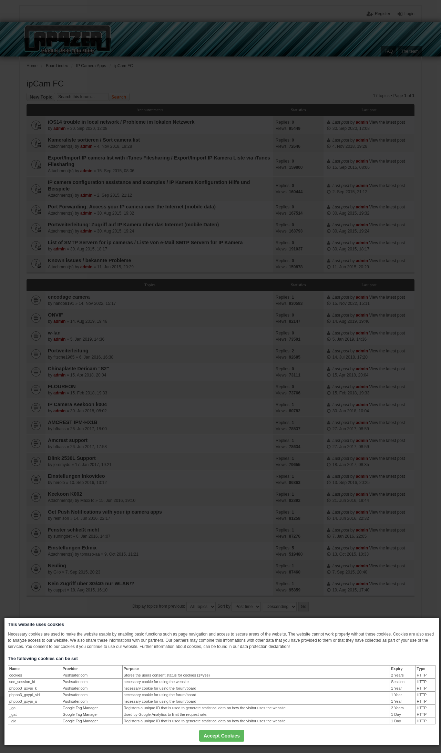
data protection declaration (264, 646)
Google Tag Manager (80, 708)
